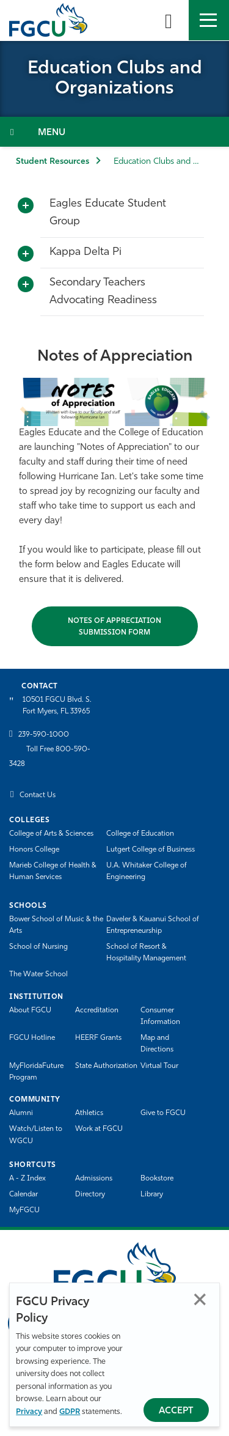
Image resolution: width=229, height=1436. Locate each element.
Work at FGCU (99, 1129)
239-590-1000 (43, 734)
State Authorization (106, 1066)
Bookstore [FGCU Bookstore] (156, 1178)
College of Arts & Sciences (51, 834)
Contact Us (38, 795)
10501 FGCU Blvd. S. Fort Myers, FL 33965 (57, 705)
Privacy (29, 1412)
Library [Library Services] (151, 1194)
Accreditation (96, 1010)
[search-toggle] (168, 20)
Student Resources (52, 161)
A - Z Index (27, 1178)
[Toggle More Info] (26, 206)
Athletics (89, 1113)
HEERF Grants (98, 1038)
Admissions (93, 1178)
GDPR (69, 1412)
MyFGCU (24, 1210)
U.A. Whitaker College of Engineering (146, 871)
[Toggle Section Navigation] (114, 132)
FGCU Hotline (32, 1038)
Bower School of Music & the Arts (56, 925)
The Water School (38, 974)
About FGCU (30, 1010)
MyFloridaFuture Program (36, 1071)
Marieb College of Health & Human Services (52, 871)
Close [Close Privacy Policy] (200, 1299)
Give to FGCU (163, 1113)
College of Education (140, 834)
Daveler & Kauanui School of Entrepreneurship (152, 925)
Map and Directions (156, 1043)
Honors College (34, 849)
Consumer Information (160, 1016)
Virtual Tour (159, 1066)
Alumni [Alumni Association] (21, 1113)
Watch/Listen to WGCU (35, 1134)
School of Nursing (38, 947)
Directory (90, 1194)
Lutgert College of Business (150, 849)
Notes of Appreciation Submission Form (114, 626)
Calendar (23, 1194)
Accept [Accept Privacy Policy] (176, 1411)
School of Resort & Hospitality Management (146, 952)
